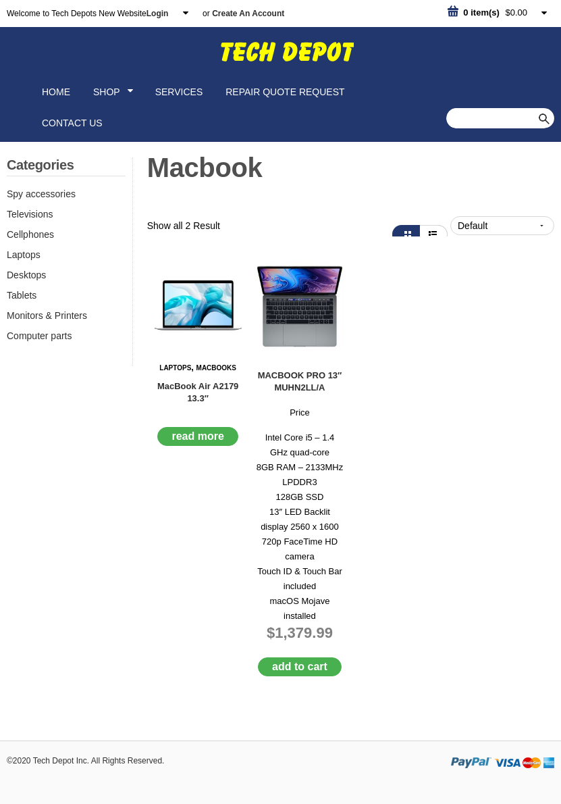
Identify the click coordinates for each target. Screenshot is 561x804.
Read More (197, 436)
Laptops (24, 254)
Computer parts (39, 335)
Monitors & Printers (47, 315)
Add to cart (299, 666)
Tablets (21, 295)
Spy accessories (41, 194)
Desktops (26, 275)
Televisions (30, 214)
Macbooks (216, 368)
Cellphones (30, 234)
